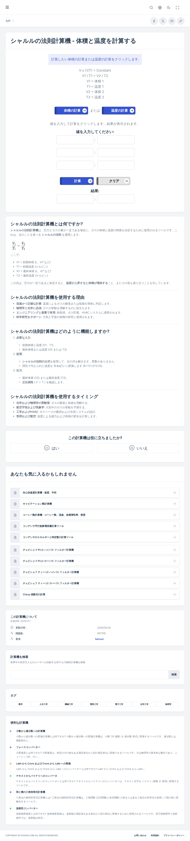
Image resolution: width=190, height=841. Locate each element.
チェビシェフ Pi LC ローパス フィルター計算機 (48, 560)
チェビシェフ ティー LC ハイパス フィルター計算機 (51, 572)
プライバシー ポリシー (173, 835)
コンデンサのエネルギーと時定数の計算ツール (48, 537)
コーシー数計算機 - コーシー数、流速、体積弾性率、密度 (54, 514)
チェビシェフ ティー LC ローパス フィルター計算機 (51, 583)
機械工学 (69, 704)
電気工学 (94, 704)
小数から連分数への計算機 (30, 730)
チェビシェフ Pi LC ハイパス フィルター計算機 (48, 549)
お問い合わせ (140, 835)
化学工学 (144, 704)
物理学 (168, 704)
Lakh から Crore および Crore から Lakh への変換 (43, 763)
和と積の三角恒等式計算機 (30, 791)
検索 (174, 674)
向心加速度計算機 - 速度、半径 (39, 492)
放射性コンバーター (27, 808)
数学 (21, 704)
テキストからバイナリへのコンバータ (36, 775)
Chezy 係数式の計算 (34, 594)
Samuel (99, 638)
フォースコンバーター (28, 747)
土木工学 (44, 704)
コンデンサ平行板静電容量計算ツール (43, 525)
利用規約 (155, 835)
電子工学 (119, 704)
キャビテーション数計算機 (37, 503)
